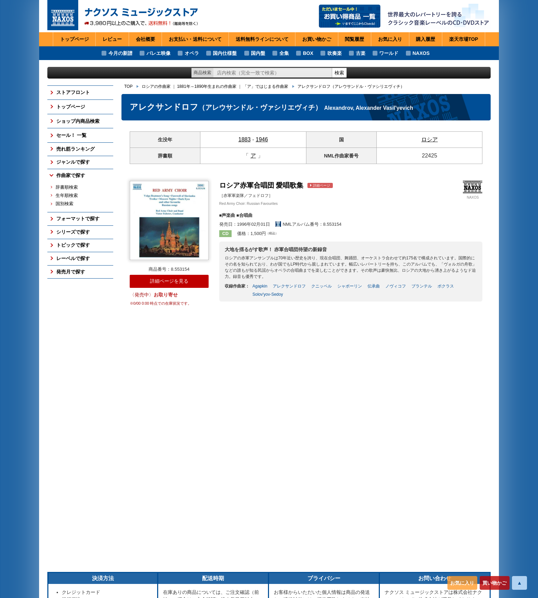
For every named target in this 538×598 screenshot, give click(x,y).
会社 (145, 39)
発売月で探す (70, 271)
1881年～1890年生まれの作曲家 (206, 86)
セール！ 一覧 (71, 135)
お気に (390, 39)
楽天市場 (463, 39)
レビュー (112, 39)
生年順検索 (67, 195)
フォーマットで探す (78, 218)
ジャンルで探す (73, 162)
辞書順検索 (67, 187)
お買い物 (316, 39)
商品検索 (202, 72)
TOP (128, 86)
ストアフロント (73, 92)
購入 (425, 39)
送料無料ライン (262, 39)
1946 (262, 139)
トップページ (74, 39)
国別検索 (64, 203)
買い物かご (494, 583)
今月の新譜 (120, 53)
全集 (284, 53)
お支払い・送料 (195, 39)
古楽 (360, 53)
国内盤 (258, 53)
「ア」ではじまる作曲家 (265, 86)
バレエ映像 (159, 53)
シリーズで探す (73, 232)
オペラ (192, 53)
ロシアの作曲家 (156, 86)
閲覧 (354, 39)
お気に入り (462, 583)
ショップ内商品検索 (78, 121)
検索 (339, 72)
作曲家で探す (70, 175)
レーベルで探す (73, 258)
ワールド (388, 53)
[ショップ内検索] (272, 73)
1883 (244, 139)
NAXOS (421, 53)
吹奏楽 (334, 53)
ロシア (429, 139)
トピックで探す (73, 245)
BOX (308, 53)
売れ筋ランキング (75, 149)
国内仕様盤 (225, 53)
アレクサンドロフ (351, 86)
